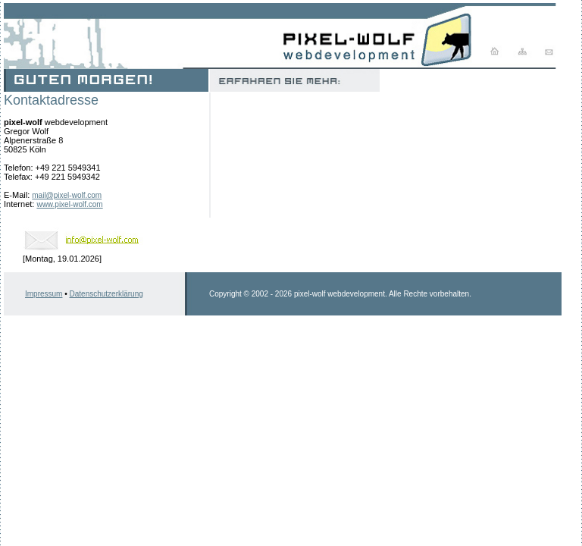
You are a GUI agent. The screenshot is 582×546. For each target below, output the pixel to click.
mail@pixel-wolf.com (67, 195)
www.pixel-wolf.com (69, 204)
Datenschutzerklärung (106, 294)
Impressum (43, 294)
